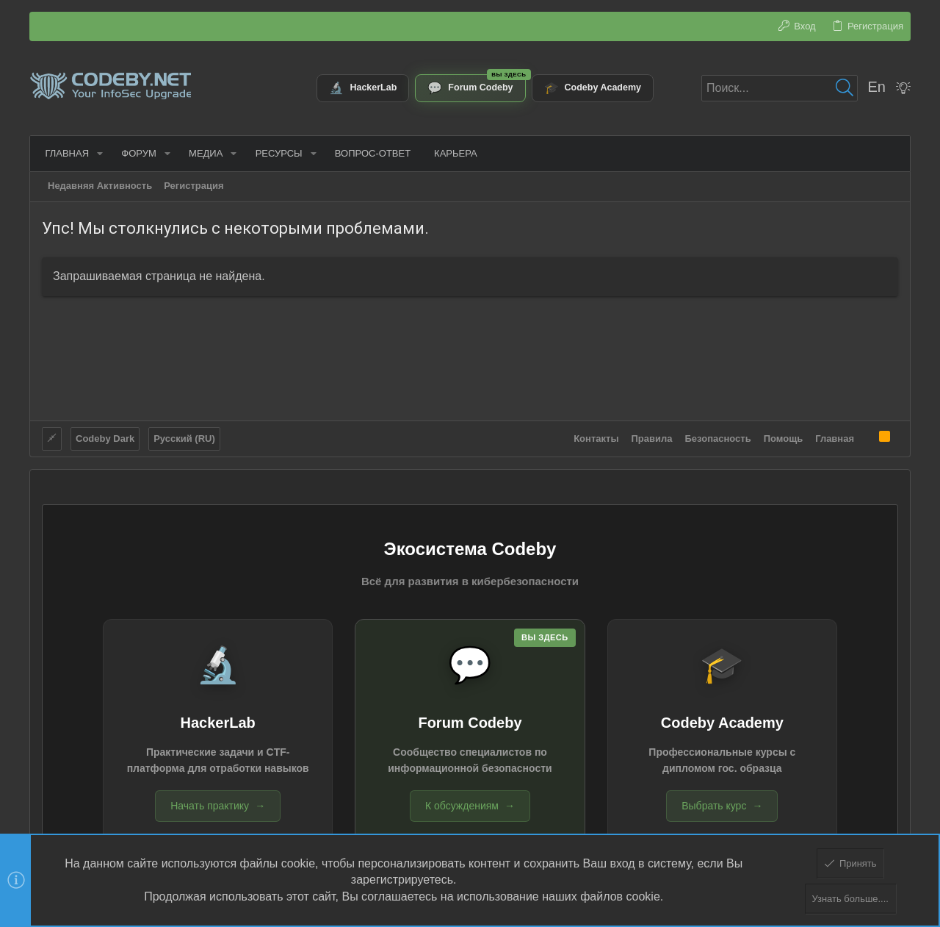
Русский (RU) (184, 437)
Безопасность (718, 437)
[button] (96, 153)
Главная (834, 437)
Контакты (596, 437)
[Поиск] (779, 88)
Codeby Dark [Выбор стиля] (105, 437)
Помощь (783, 437)
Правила (652, 437)
